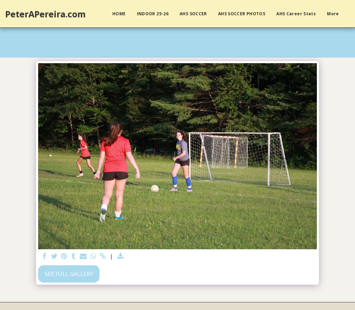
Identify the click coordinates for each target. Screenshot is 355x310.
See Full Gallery (69, 274)
